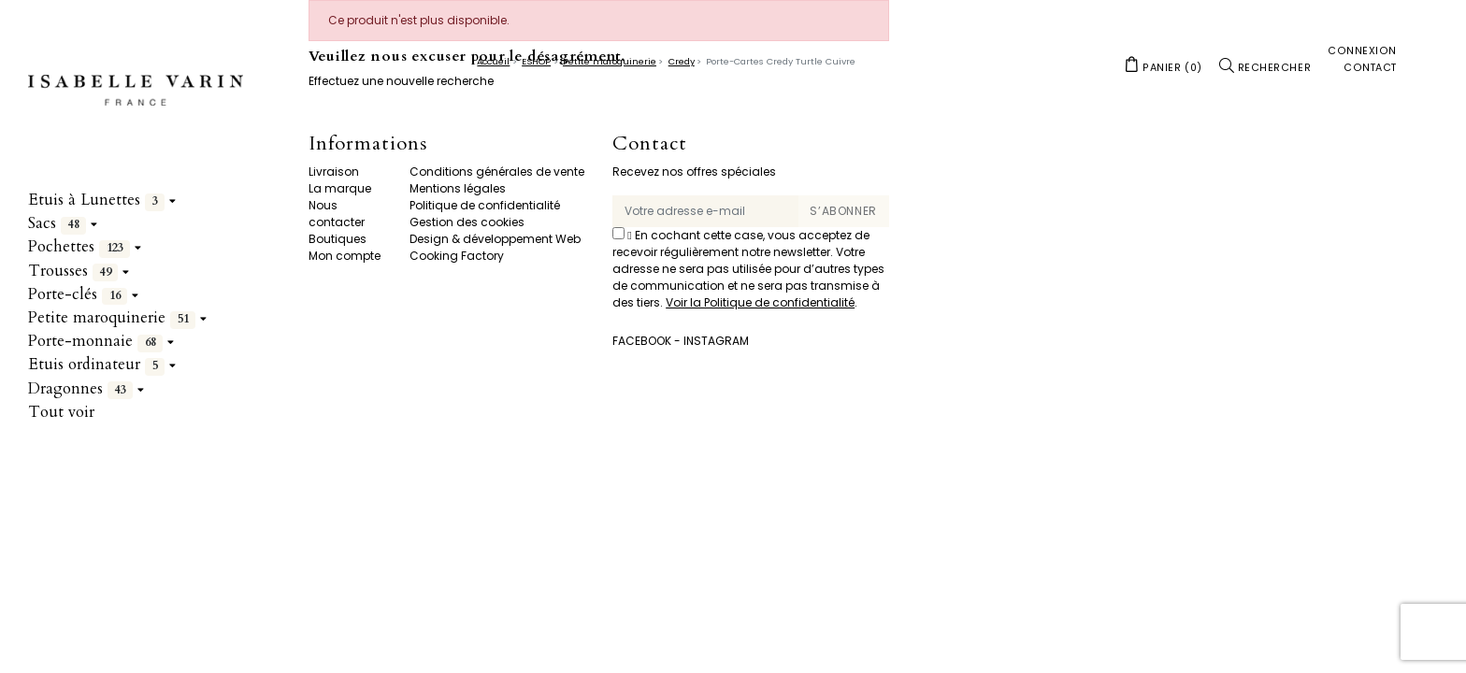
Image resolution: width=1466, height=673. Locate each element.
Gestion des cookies (467, 222)
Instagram (716, 341)
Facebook (641, 341)
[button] (1163, 66)
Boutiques (337, 239)
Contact (649, 144)
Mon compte (345, 256)
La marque (340, 188)
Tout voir (61, 411)
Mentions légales (458, 188)
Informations (368, 144)
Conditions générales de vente (497, 171)
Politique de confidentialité (485, 205)
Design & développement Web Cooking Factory (495, 247)
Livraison (334, 171)
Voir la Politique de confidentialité (760, 302)
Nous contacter (337, 213)
